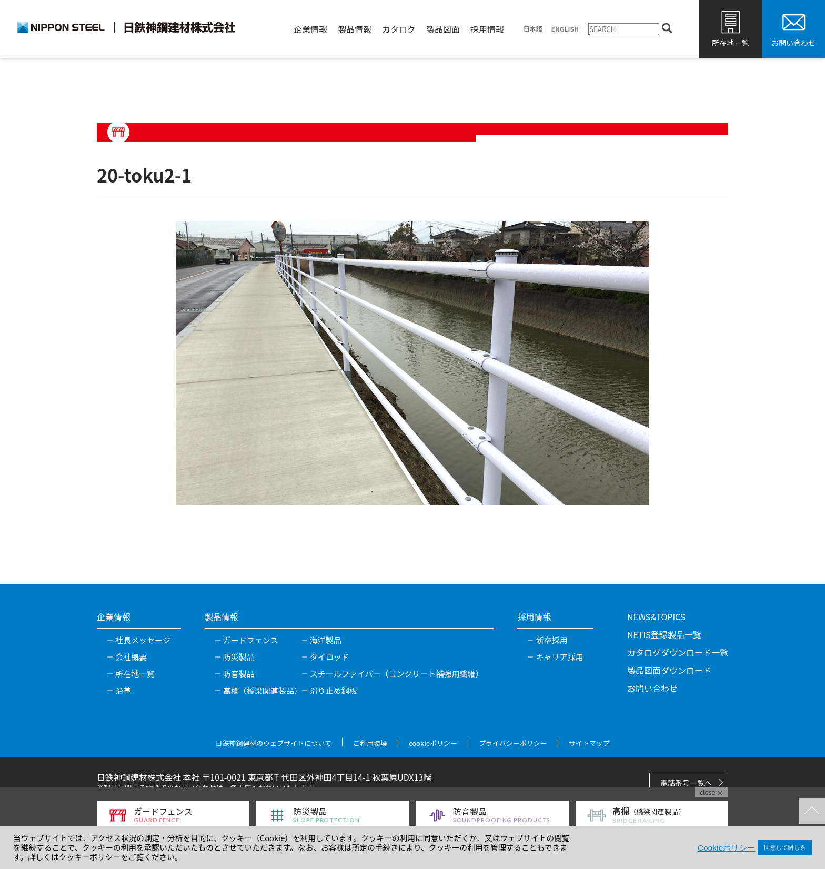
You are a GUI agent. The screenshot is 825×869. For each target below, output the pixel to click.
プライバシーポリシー (513, 743)
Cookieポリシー (726, 848)
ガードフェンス (250, 639)
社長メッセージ (142, 639)
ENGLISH (565, 29)
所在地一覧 (730, 42)
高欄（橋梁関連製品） (262, 690)
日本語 (533, 29)
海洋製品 (325, 639)
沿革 (123, 690)
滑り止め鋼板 (333, 690)
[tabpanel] (412, 363)
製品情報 (354, 29)
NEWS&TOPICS (656, 616)
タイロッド (329, 656)
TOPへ (812, 811)
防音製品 (239, 673)
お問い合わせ (793, 42)
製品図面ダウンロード (669, 670)
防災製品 (239, 656)
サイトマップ (589, 743)
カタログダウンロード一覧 (677, 652)
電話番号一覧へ (686, 782)
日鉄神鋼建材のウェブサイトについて (273, 743)
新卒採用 (551, 639)
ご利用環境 (370, 743)
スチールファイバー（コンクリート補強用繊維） (397, 673)
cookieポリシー (433, 743)
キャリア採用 (559, 656)
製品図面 (443, 29)
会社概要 (131, 656)
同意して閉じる (785, 847)
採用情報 (487, 29)
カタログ (399, 29)
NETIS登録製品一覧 (664, 634)
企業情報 (310, 29)
